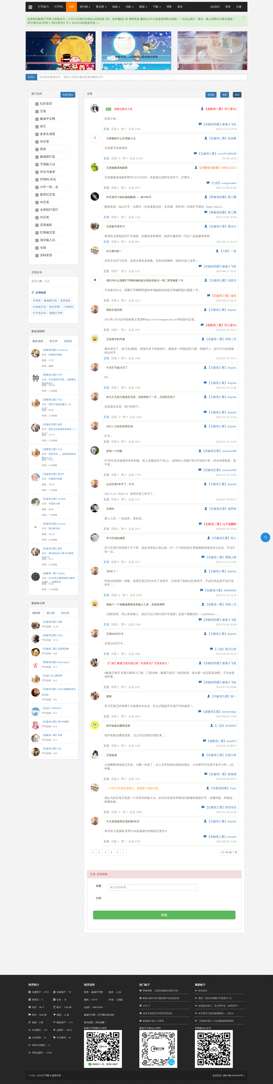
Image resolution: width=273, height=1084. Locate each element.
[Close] (243, 18)
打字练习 (43, 6)
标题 (98, 885)
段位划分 (202, 990)
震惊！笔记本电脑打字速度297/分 (215, 998)
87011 (46, 992)
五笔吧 (37, 300)
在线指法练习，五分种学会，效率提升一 (218, 1005)
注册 (239, 6)
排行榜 (85, 6)
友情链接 (40, 292)
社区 (71, 6)
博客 (169, 6)
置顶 (108, 109)
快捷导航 (68, 94)
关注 (237, 94)
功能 (130, 6)
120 (45, 1030)
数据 (143, 6)
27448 (49, 1052)
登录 (228, 6)
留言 (180, 6)
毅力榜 (51, 613)
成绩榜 (68, 341)
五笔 (106, 129)
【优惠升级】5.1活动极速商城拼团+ (216, 1021)
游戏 (116, 6)
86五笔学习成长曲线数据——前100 (216, 1013)
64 (45, 1037)
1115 (71, 1022)
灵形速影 (65, 300)
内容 (98, 898)
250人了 (147, 1005)
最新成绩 (37, 341)
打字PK (58, 6)
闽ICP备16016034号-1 (234, 1075)
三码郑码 (68, 306)
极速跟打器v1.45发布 (153, 1021)
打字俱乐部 (39, 313)
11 (49, 1045)
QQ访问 (215, 6)
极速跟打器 (50, 300)
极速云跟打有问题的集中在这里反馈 (161, 998)
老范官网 (54, 306)
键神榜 (36, 613)
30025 (69, 1030)
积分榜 (65, 613)
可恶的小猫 (54, 503)
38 (65, 999)
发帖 (224, 94)
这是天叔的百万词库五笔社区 (157, 1013)
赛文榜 (101, 6)
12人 (47, 281)
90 (70, 1037)
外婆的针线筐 (55, 354)
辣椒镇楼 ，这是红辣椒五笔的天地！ (161, 990)
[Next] (123, 852)
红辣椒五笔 (39, 306)
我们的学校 (54, 528)
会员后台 (217, 1075)
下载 (157, 6)
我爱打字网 (55, 313)
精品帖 (211, 94)
